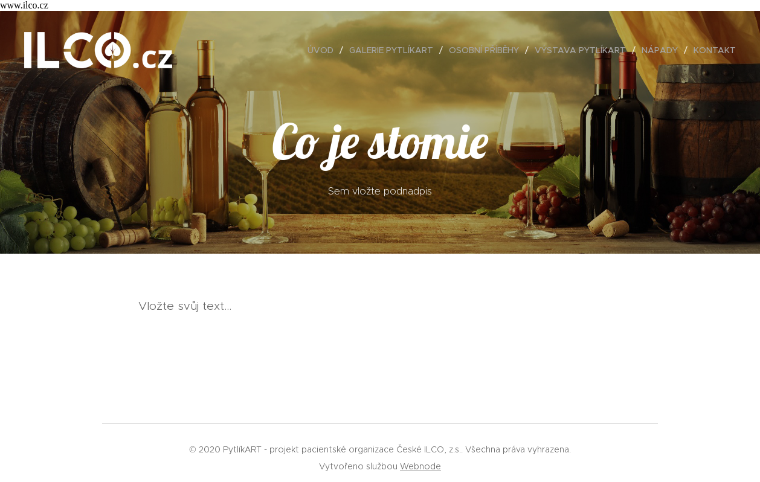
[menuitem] (323, 50)
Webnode (420, 466)
